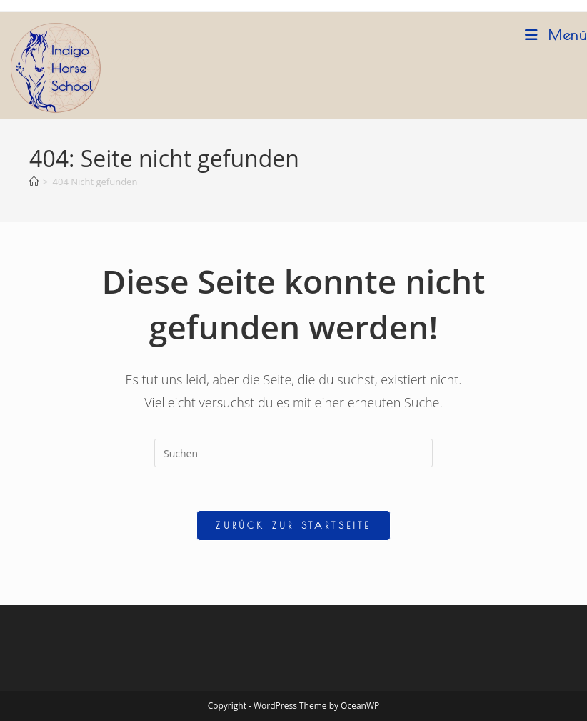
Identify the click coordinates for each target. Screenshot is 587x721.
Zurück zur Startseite (293, 525)
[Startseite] (34, 181)
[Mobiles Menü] (556, 34)
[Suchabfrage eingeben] (293, 453)
